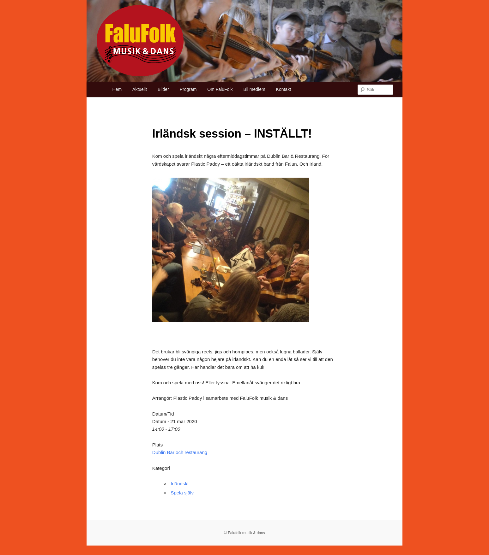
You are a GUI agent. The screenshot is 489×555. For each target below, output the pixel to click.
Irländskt (180, 483)
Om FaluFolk (219, 89)
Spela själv (182, 492)
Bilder (163, 89)
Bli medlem (254, 89)
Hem (117, 89)
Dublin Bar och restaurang (179, 452)
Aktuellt (139, 89)
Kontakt (283, 89)
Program (188, 89)
